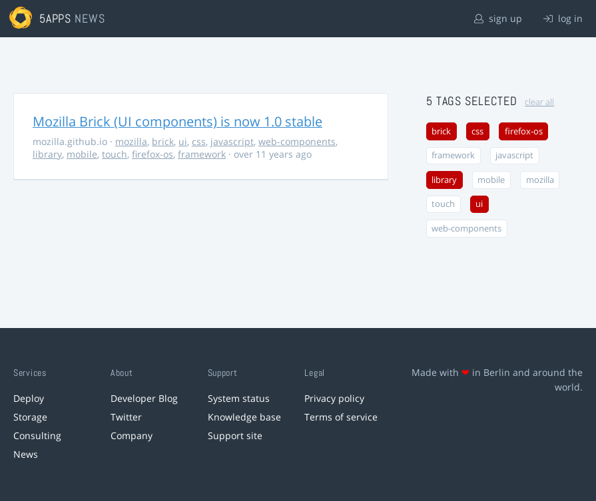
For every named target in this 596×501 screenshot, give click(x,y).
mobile (82, 154)
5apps (55, 18)
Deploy (28, 398)
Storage (30, 417)
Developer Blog (144, 398)
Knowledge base (244, 417)
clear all (539, 102)
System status (239, 398)
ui (182, 141)
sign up (498, 18)
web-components (297, 141)
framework (202, 154)
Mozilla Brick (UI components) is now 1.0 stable (177, 121)
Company (131, 435)
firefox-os (152, 154)
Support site (235, 435)
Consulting (37, 435)
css (199, 141)
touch (114, 154)
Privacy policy (334, 398)
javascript (232, 141)
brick (163, 141)
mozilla (131, 141)
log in (563, 18)
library (47, 154)
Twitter (126, 417)
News (25, 454)
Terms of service (341, 417)
